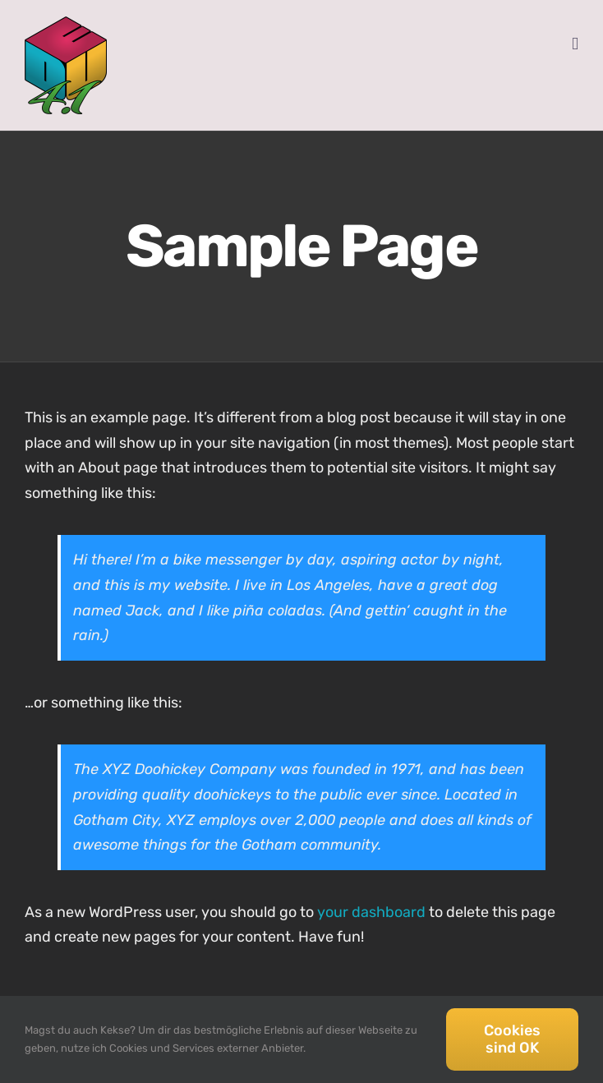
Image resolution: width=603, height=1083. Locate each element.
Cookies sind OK (512, 1039)
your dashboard (371, 912)
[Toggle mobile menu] (575, 44)
